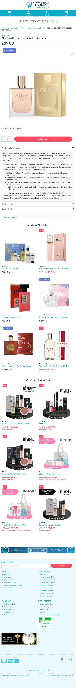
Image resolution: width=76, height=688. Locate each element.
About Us (6, 574)
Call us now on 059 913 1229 (38, 670)
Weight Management (46, 590)
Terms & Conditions (45, 604)
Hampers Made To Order (47, 593)
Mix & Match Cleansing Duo (14, 525)
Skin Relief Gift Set (10, 268)
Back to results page (10, 217)
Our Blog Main (7, 615)
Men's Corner (7, 612)
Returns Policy (44, 609)
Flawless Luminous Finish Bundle (15, 423)
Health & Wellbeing (9, 604)
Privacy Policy (43, 607)
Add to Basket (43, 139)
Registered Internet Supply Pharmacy (51, 615)
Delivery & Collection (9, 588)
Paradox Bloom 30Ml (11, 317)
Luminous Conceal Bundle (50, 525)
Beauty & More (8, 609)
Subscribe (62, 566)
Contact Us (6, 577)
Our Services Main (45, 596)
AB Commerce (70, 675)
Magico (53, 675)
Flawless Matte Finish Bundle (14, 474)
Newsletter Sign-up (9, 582)
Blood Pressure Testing (46, 582)
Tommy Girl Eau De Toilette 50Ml (53, 366)
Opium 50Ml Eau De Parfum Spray (16, 366)
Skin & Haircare (8, 607)
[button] (72, 54)
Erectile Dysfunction (46, 585)
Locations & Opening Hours (12, 585)
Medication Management (47, 588)
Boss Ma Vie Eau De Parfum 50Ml (53, 268)
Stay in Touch (6, 562)
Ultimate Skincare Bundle (49, 474)
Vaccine (41, 574)
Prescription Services (46, 577)
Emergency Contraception (47, 580)
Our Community (8, 580)
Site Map (42, 612)
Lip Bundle (43, 423)
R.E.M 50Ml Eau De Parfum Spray (53, 317)
